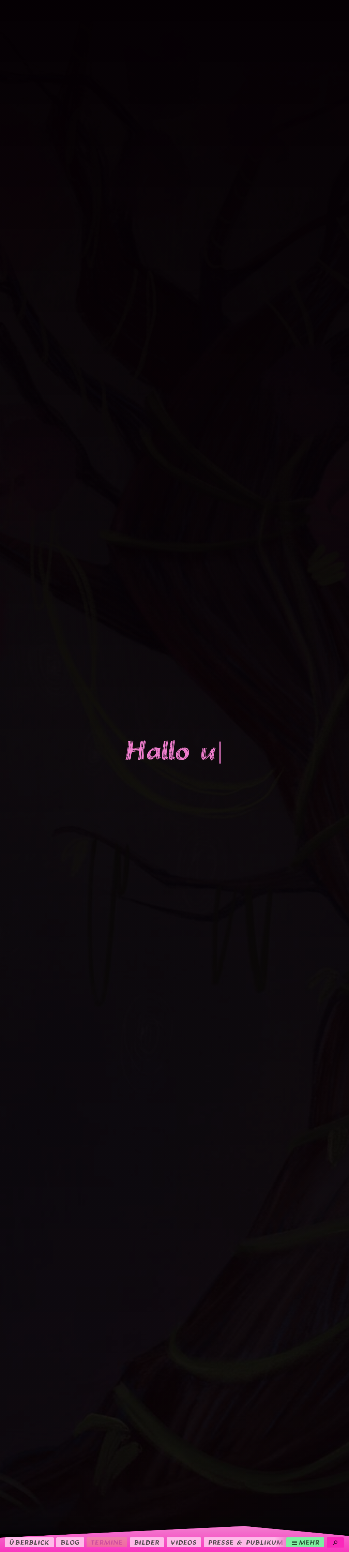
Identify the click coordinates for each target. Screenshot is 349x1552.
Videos (184, 1542)
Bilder (147, 1542)
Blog (70, 1542)
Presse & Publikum (245, 1542)
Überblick (29, 1542)
